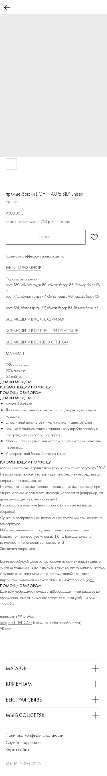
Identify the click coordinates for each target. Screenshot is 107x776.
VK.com (5, 628)
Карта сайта (17, 749)
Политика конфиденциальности (34, 735)
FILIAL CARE (23, 622)
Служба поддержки (24, 742)
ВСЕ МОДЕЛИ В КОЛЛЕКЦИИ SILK (35, 319)
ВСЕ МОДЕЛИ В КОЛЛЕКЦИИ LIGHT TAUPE (42, 330)
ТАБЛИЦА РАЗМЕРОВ (23, 267)
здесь (90, 579)
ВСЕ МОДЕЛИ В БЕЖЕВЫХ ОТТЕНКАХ (37, 342)
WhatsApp (26, 616)
